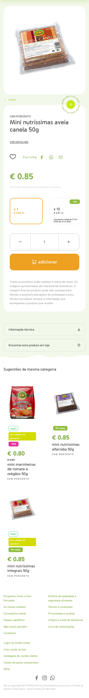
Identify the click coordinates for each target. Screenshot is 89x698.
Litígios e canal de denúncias (65, 620)
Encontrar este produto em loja (29, 345)
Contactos (10, 633)
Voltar (10, 99)
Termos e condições (60, 607)
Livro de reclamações (61, 626)
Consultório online (15, 613)
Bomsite (51, 689)
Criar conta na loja (15, 649)
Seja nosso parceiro (15, 626)
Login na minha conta (17, 642)
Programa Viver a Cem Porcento (17, 598)
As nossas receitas (15, 607)
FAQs (7, 669)
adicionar (44, 262)
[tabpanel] (44, 47)
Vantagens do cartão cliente (20, 656)
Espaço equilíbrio (14, 620)
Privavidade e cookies (61, 613)
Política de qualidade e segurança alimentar (62, 598)
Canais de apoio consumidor (21, 662)
